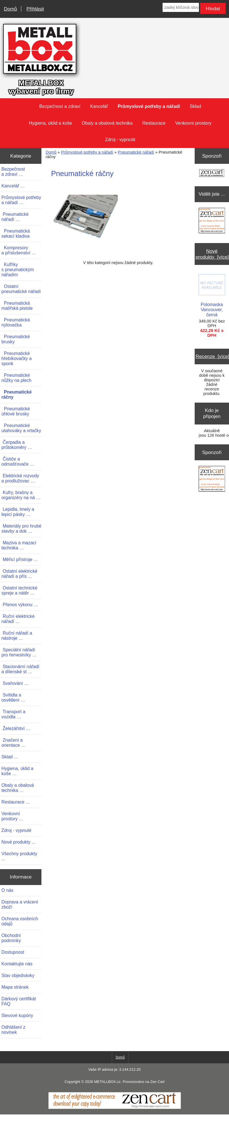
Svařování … (15, 683)
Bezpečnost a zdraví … (13, 172)
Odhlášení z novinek (13, 1030)
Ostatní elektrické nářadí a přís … (19, 574)
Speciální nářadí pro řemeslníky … (19, 652)
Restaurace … (15, 802)
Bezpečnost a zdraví (60, 106)
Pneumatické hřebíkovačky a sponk (16, 358)
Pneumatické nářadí (136, 152)
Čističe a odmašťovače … (17, 462)
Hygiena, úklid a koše (50, 123)
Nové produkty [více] (212, 254)
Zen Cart (157, 1082)
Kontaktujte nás (16, 963)
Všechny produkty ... (19, 856)
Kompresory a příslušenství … (18, 250)
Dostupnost (12, 952)
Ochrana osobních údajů (19, 921)
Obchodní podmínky (11, 938)
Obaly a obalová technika (107, 123)
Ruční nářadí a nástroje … (16, 636)
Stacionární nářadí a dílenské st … (20, 669)
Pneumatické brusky (15, 339)
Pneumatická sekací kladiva (15, 234)
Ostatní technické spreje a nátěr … (19, 590)
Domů (10, 9)
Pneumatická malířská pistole (17, 306)
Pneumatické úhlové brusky (15, 411)
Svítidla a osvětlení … (13, 697)
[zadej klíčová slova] (181, 7)
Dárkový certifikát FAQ (18, 1001)
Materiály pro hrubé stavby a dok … (21, 529)
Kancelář (99, 106)
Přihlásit (35, 9)
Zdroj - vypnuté (120, 139)
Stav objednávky (17, 975)
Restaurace (153, 123)
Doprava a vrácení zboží (19, 904)
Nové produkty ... (18, 842)
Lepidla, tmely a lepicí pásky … (17, 512)
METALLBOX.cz (107, 1082)
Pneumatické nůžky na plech (16, 378)
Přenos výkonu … (19, 604)
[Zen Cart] (114, 1107)
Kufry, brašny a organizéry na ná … (21, 495)
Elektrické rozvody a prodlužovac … (20, 478)
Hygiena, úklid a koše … (17, 771)
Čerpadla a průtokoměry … (16, 445)
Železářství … (15, 728)
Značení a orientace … (13, 743)
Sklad (195, 106)
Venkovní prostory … (12, 816)
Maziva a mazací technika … (18, 545)
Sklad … (9, 756)
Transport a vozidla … (13, 714)
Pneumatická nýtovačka (15, 322)
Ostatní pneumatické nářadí (21, 289)
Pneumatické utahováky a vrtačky (21, 428)
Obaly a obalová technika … (17, 788)
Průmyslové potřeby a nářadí (87, 152)
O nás (7, 890)
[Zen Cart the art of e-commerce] (211, 173)
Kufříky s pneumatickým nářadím (17, 269)
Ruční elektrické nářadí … (18, 619)
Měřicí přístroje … (19, 559)
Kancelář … (13, 185)
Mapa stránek (15, 987)
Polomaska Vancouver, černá (212, 295)
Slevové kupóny (17, 1015)
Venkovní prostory (193, 123)
